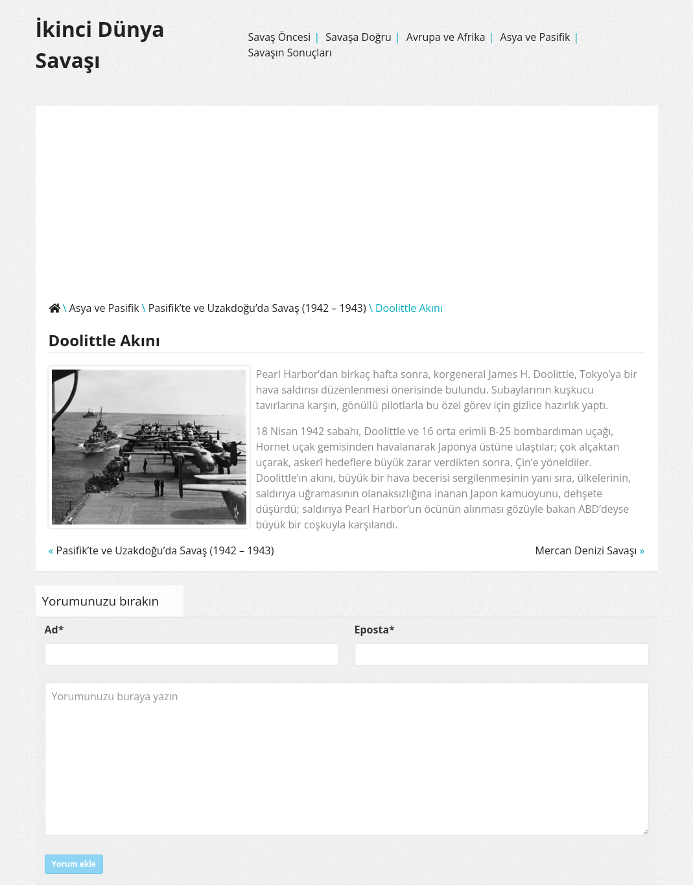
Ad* (54, 629)
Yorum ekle (74, 863)
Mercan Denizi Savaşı (586, 550)
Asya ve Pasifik (535, 37)
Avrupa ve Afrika (446, 37)
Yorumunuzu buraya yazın (347, 758)
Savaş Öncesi (279, 37)
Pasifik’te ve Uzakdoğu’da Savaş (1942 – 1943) (257, 308)
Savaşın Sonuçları (289, 52)
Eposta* (375, 629)
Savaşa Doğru (358, 37)
